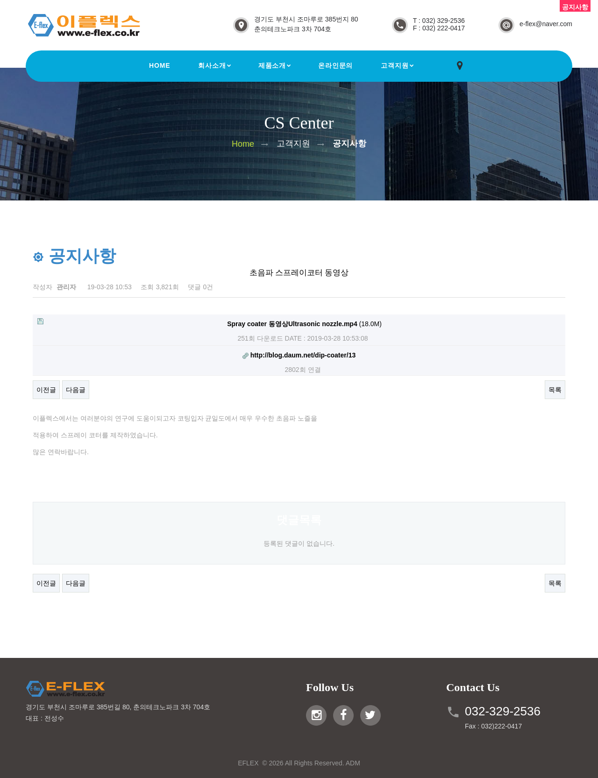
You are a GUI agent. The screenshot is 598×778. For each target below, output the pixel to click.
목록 (555, 389)
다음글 (75, 389)
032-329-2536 (503, 711)
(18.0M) (209, 323)
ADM (353, 763)
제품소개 (272, 65)
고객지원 (394, 65)
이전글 (46, 389)
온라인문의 (335, 65)
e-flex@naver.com (546, 24)
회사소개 (212, 65)
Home (159, 65)
